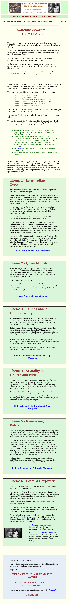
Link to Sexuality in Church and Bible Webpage (32, 407)
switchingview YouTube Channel (53, 21)
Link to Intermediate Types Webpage (32, 250)
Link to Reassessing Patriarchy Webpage (32, 468)
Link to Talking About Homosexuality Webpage (32, 356)
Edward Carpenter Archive (20, 519)
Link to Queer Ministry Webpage (32, 296)
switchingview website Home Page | (17, 21)
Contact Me (35, 21)
